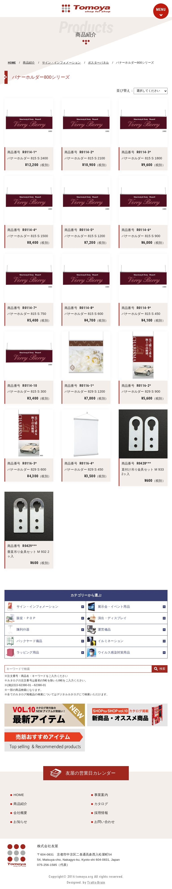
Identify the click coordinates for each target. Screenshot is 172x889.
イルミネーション (105, 641)
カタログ (101, 804)
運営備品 (99, 629)
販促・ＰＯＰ (21, 618)
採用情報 (101, 813)
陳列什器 (17, 629)
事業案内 (101, 795)
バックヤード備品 (24, 641)
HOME (12, 62)
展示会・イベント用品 (108, 606)
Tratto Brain (96, 882)
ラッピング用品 (22, 652)
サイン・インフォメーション (61, 62)
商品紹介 (29, 62)
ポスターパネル (98, 62)
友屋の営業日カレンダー (90, 773)
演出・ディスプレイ (107, 618)
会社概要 (20, 813)
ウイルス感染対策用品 (108, 652)
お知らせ (20, 822)
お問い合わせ (104, 822)
